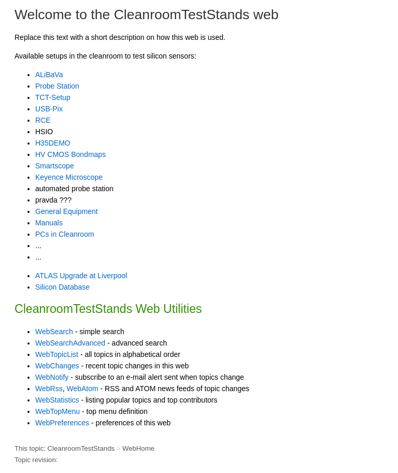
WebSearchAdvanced (70, 343)
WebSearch (54, 331)
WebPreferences (62, 423)
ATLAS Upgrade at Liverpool (81, 275)
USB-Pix (49, 109)
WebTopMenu (57, 411)
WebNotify (51, 377)
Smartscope (54, 166)
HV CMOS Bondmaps (70, 154)
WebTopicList (56, 354)
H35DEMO (52, 143)
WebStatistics (57, 400)
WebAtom (82, 388)
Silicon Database (62, 287)
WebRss (49, 388)
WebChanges (57, 366)
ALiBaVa (49, 74)
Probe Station (57, 86)
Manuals (49, 223)
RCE (43, 120)
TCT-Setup (52, 97)
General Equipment (66, 211)
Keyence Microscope (69, 177)
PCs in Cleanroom (64, 234)
